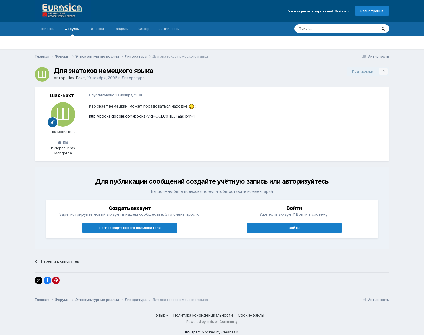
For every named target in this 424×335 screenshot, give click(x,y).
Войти (294, 227)
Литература (133, 77)
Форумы (72, 31)
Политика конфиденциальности (203, 315)
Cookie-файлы (251, 315)
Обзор (144, 28)
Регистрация (371, 11)
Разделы (121, 28)
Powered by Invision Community (212, 322)
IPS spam (193, 332)
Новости (47, 28)
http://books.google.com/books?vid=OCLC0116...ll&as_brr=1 (142, 116)
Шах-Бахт (76, 77)
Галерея (97, 28)
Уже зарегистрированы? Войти (319, 11)
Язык (162, 315)
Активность (169, 28)
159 (63, 142)
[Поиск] (323, 28)
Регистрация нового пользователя (130, 227)
